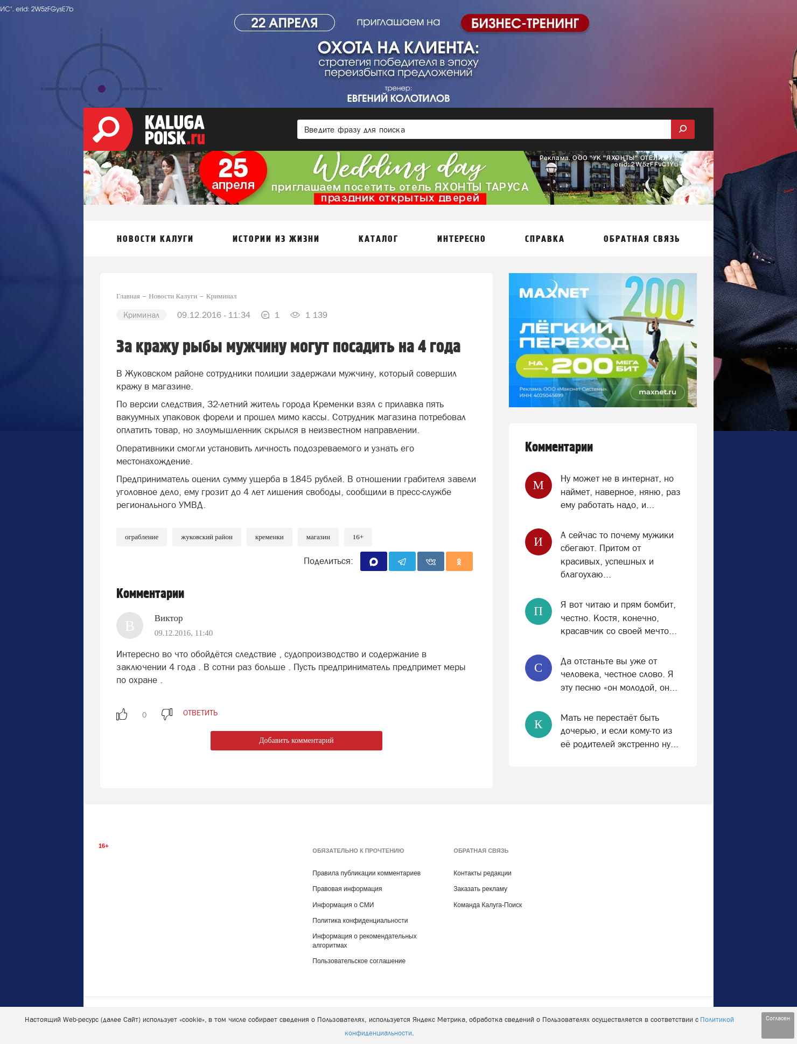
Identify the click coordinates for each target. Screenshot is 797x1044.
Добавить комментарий (296, 740)
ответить (200, 712)
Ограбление (141, 537)
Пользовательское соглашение (359, 961)
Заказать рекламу (480, 889)
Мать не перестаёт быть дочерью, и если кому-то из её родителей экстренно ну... (620, 730)
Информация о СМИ (343, 905)
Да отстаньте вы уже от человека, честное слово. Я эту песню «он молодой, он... (619, 674)
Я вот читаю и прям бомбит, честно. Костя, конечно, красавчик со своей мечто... (619, 617)
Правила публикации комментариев (366, 873)
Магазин (318, 537)
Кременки (269, 537)
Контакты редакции (482, 873)
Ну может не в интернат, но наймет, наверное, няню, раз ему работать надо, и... (621, 491)
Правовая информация (347, 889)
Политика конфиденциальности (360, 920)
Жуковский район (207, 537)
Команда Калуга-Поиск (487, 905)
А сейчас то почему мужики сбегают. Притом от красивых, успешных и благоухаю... (617, 555)
